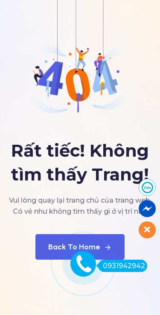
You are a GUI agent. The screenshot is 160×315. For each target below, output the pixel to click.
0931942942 (121, 266)
